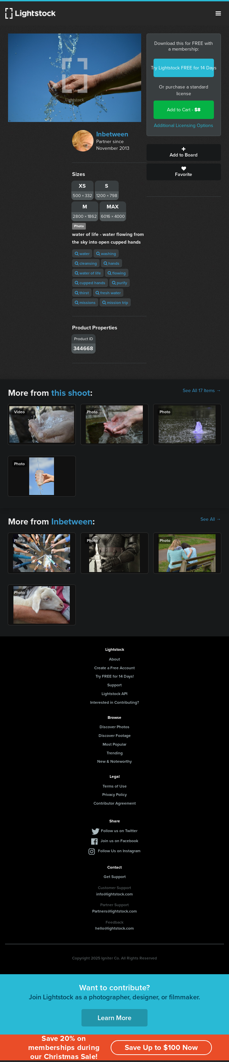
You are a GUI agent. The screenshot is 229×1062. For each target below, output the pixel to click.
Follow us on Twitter (119, 830)
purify (119, 283)
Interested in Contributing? (114, 702)
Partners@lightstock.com (114, 911)
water (82, 253)
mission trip (115, 302)
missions (85, 302)
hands (111, 263)
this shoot (70, 392)
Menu (218, 13)
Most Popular (114, 744)
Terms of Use (115, 786)
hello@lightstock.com (114, 928)
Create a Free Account (114, 668)
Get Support (115, 876)
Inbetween (112, 134)
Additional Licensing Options (183, 125)
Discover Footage (115, 735)
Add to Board (184, 152)
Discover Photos (114, 727)
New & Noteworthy (114, 761)
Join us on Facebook (119, 841)
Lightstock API (114, 693)
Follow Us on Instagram (119, 851)
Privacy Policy (114, 794)
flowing (117, 273)
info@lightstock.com (114, 894)
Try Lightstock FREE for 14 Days (184, 67)
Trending (115, 753)
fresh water (108, 293)
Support (114, 685)
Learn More (114, 1017)
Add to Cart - (184, 109)
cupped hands (90, 283)
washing (106, 253)
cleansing (86, 263)
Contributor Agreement (115, 803)
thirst (82, 293)
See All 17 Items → (202, 390)
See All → (211, 519)
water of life (88, 273)
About (114, 659)
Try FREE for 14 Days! (115, 676)
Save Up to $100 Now (161, 1047)
